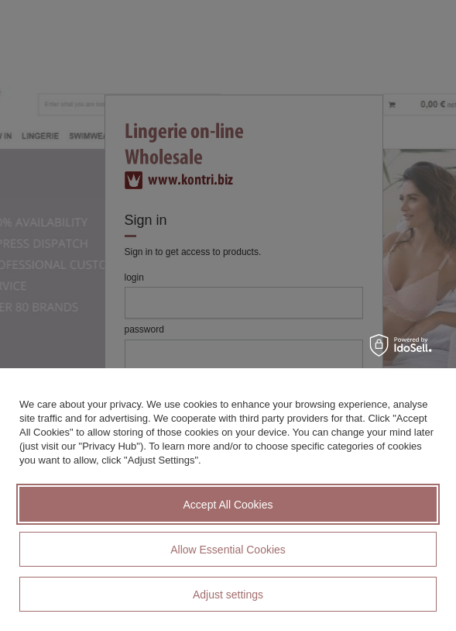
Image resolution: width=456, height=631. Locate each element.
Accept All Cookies (228, 504)
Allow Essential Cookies (228, 549)
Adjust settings (228, 594)
